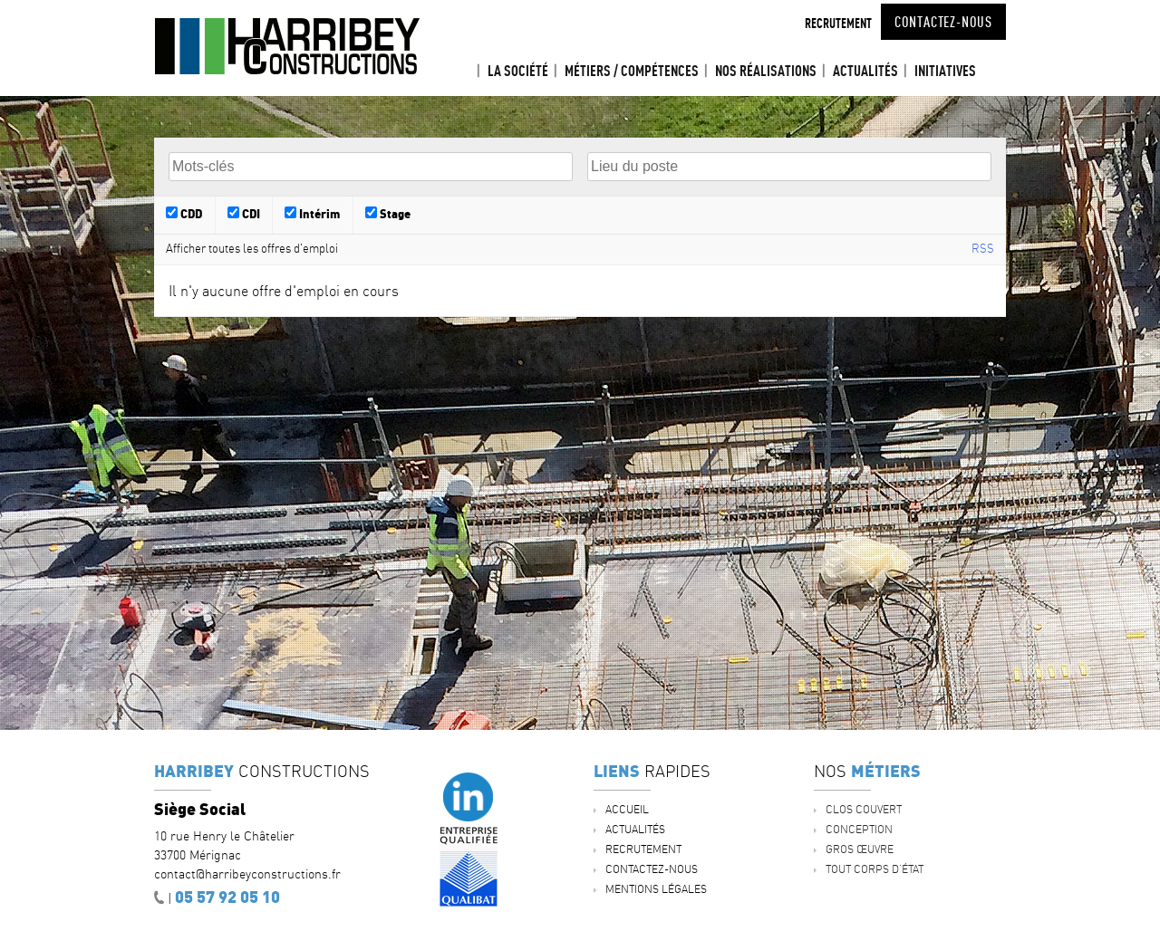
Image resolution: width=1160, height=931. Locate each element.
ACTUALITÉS (865, 71)
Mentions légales (656, 889)
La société (518, 71)
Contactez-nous (943, 22)
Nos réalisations (766, 71)
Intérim (312, 213)
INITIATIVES (945, 71)
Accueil (463, 71)
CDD (184, 213)
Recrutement (838, 23)
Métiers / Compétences (632, 71)
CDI (243, 213)
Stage (388, 213)
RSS (983, 248)
